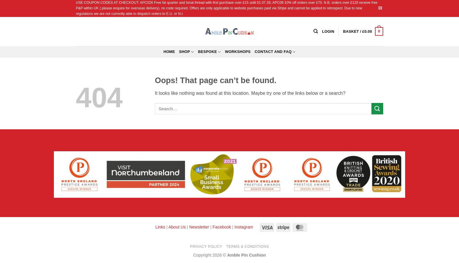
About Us (177, 227)
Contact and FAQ (275, 52)
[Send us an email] (380, 8)
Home (169, 51)
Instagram (243, 227)
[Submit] (377, 108)
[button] (363, 31)
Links (161, 227)
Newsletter (199, 227)
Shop (186, 52)
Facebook (222, 227)
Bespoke (209, 52)
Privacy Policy (206, 247)
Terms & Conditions (247, 247)
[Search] (316, 31)
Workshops (238, 51)
